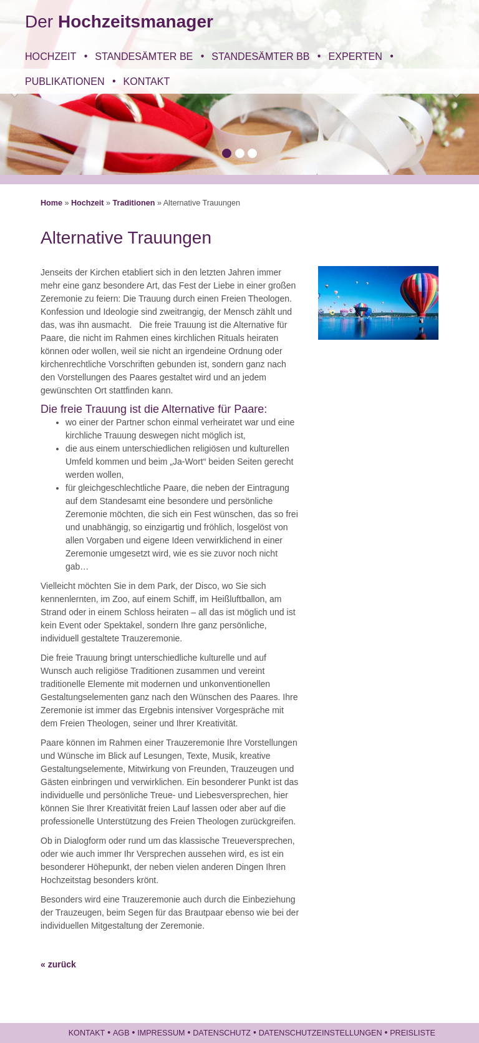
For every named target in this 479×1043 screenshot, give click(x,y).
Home (51, 203)
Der (119, 21)
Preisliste (412, 1033)
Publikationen (65, 81)
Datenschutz (222, 1033)
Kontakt (146, 81)
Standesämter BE (144, 56)
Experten (355, 56)
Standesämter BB (260, 56)
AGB (121, 1033)
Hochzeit (50, 56)
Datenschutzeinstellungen (320, 1033)
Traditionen (134, 203)
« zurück (58, 964)
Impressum (161, 1033)
